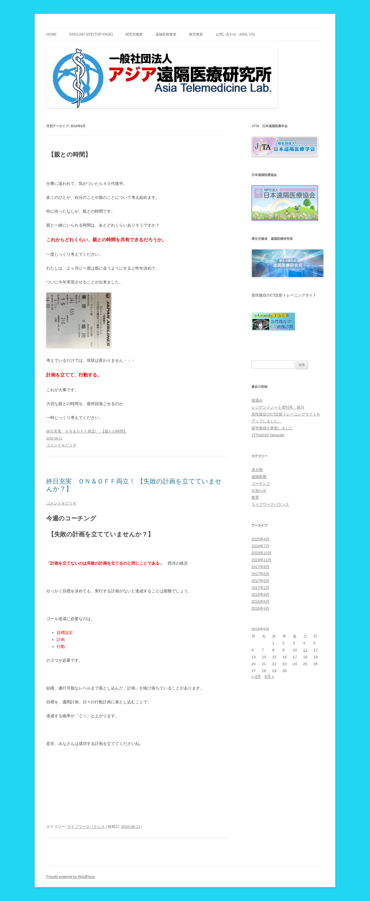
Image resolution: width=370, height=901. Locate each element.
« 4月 (256, 676)
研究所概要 (134, 34)
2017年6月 (260, 574)
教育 (255, 497)
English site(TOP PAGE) (91, 34)
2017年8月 (260, 567)
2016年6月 (260, 601)
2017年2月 (260, 587)
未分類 (257, 470)
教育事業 (196, 34)
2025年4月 (260, 539)
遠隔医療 (259, 476)
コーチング (260, 483)
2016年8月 (260, 594)
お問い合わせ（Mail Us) (235, 34)
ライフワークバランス (86, 826)
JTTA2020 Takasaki (267, 435)
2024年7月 (260, 546)
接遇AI (256, 400)
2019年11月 (261, 560)
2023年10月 (261, 553)
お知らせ (259, 490)
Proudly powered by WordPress (70, 877)
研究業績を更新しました (272, 428)
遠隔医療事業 (166, 34)
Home (51, 34)
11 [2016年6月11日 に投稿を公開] (305, 650)
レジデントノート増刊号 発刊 (277, 407)
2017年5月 (260, 581)
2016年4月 (260, 608)
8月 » (269, 676)
